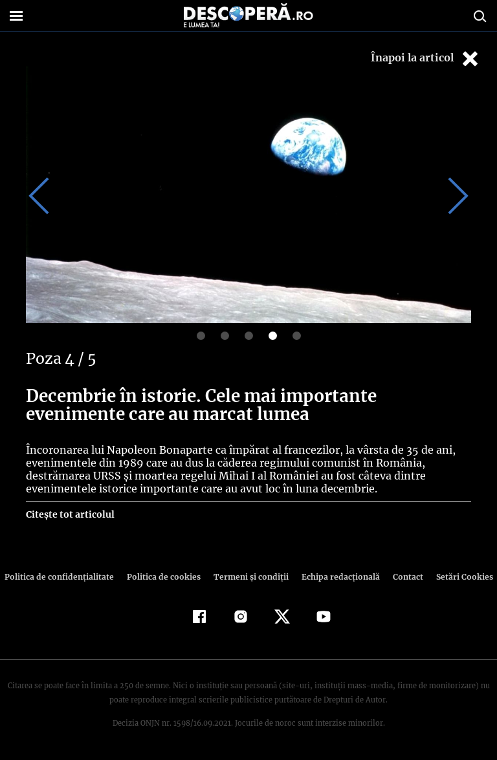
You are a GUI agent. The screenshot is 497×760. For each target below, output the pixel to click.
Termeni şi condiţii (249, 577)
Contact (402, 577)
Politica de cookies (165, 577)
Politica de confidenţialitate (64, 577)
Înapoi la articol (426, 58)
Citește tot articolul (69, 514)
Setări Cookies (457, 577)
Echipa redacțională (336, 577)
